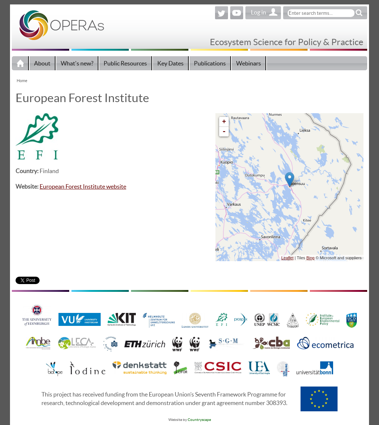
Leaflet (287, 258)
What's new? (77, 63)
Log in (258, 12)
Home (20, 63)
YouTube (236, 12)
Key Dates (170, 63)
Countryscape (199, 420)
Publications (210, 63)
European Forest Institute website (83, 186)
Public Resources (125, 63)
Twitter (221, 12)
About (42, 63)
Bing (310, 258)
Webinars (248, 63)
